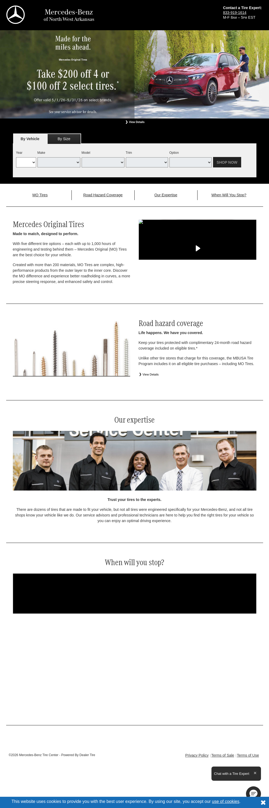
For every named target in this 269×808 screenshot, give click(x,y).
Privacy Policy (197, 755)
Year (19, 153)
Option (174, 153)
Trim (129, 153)
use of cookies (225, 801)
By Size (64, 139)
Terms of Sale (222, 755)
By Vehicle (30, 140)
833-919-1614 (234, 12)
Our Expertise (165, 195)
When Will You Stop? (229, 195)
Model (86, 153)
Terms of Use (248, 755)
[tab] (30, 138)
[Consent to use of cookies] (263, 802)
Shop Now (227, 162)
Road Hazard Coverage (103, 195)
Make (41, 153)
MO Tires (40, 195)
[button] (253, 793)
